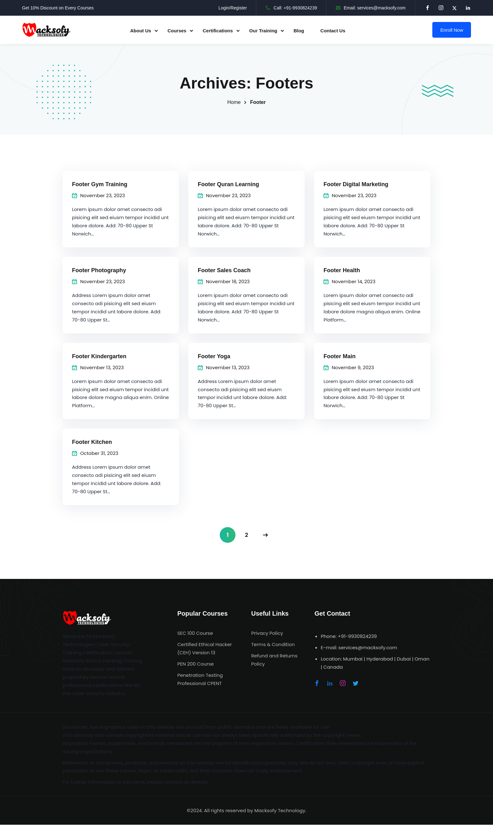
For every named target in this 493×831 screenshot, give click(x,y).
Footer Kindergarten (99, 356)
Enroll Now (451, 30)
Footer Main (340, 356)
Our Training (263, 30)
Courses (177, 30)
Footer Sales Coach (224, 270)
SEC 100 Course (195, 633)
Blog (299, 30)
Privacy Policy (267, 633)
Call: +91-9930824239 (291, 7)
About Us (140, 30)
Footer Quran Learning (228, 184)
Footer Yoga (214, 356)
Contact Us (332, 30)
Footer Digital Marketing (356, 184)
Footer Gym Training (99, 184)
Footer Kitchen (92, 442)
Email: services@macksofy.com (371, 7)
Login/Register (233, 7)
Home (234, 102)
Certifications (218, 30)
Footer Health (342, 270)
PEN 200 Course (195, 664)
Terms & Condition (273, 644)
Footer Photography (99, 270)
